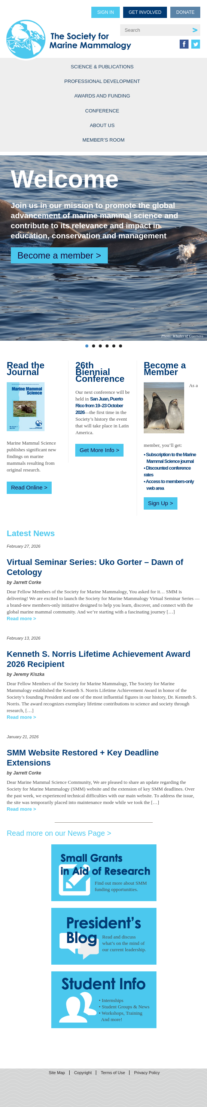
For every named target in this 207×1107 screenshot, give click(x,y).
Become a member (56, 255)
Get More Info (97, 450)
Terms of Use (113, 1072)
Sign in (105, 12)
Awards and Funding (102, 96)
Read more (19, 618)
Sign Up (158, 503)
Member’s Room (103, 140)
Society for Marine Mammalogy (68, 34)
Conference (102, 111)
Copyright (83, 1072)
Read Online (26, 487)
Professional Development (102, 81)
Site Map (57, 1072)
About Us (102, 125)
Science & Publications (102, 66)
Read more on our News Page (56, 833)
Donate (185, 12)
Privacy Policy (146, 1072)
